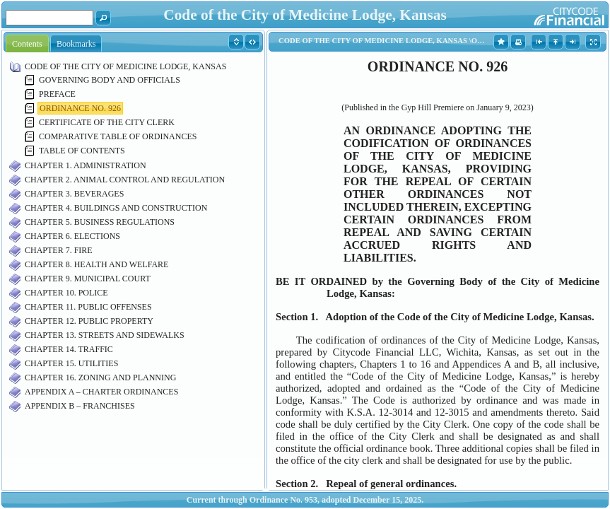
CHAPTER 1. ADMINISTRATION (85, 165)
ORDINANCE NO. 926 (80, 108)
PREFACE (57, 94)
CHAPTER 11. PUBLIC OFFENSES (88, 307)
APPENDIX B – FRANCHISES (80, 406)
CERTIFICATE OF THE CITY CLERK (107, 122)
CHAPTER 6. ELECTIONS (72, 236)
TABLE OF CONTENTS (82, 151)
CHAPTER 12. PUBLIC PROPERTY (89, 321)
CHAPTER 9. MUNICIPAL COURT (88, 278)
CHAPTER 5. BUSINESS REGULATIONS (100, 222)
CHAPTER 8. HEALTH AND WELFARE (96, 264)
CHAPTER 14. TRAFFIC (69, 349)
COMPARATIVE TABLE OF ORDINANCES (118, 136)
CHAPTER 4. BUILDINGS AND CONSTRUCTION (116, 208)
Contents (27, 44)
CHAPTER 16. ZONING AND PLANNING (100, 377)
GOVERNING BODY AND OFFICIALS (109, 80)
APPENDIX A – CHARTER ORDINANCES (101, 392)
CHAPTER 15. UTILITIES (71, 363)
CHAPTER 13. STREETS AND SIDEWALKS (104, 335)
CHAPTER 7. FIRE (59, 250)
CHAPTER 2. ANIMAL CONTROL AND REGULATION (125, 180)
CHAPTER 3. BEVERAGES (74, 194)
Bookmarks (76, 44)
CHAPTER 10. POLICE (66, 293)
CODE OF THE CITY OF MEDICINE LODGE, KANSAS (125, 66)
